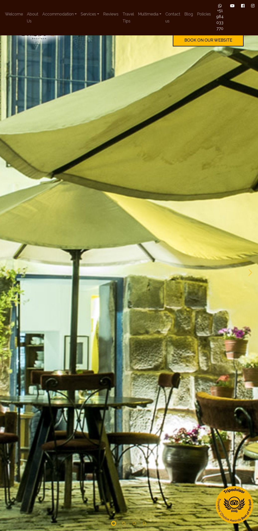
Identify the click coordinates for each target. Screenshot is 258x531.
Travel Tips (128, 17)
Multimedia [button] (148, 14)
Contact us (172, 17)
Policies (204, 14)
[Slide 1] (113, 484)
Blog (188, 14)
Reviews (111, 14)
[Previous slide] (7, 233)
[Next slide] (250, 233)
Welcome (14, 14)
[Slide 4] (144, 484)
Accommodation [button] (58, 14)
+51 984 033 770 (220, 17)
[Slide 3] (134, 484)
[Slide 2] (124, 484)
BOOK (229, 511)
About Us (32, 17)
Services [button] (88, 14)
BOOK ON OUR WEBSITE (208, 40)
